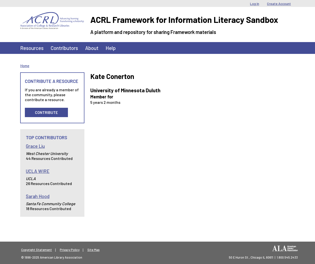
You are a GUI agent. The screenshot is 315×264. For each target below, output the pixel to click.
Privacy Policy (69, 250)
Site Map (93, 250)
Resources (32, 48)
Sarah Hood (37, 196)
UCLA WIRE (37, 171)
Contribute (46, 112)
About (91, 48)
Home (24, 65)
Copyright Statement (36, 250)
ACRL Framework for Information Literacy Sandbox (184, 20)
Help (111, 48)
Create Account (279, 3)
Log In (254, 3)
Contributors (64, 48)
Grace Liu (35, 146)
